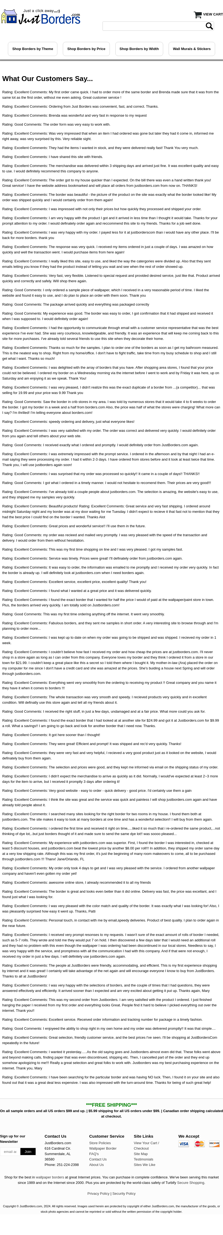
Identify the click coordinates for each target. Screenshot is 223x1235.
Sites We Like (144, 1165)
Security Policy (123, 1193)
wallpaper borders (50, 1177)
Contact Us (98, 1159)
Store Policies (100, 1143)
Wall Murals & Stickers (192, 49)
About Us (96, 1165)
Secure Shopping (190, 1183)
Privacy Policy (99, 1193)
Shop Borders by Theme (32, 49)
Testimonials (143, 1159)
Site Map (141, 1154)
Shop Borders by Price (86, 49)
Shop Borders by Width (139, 49)
